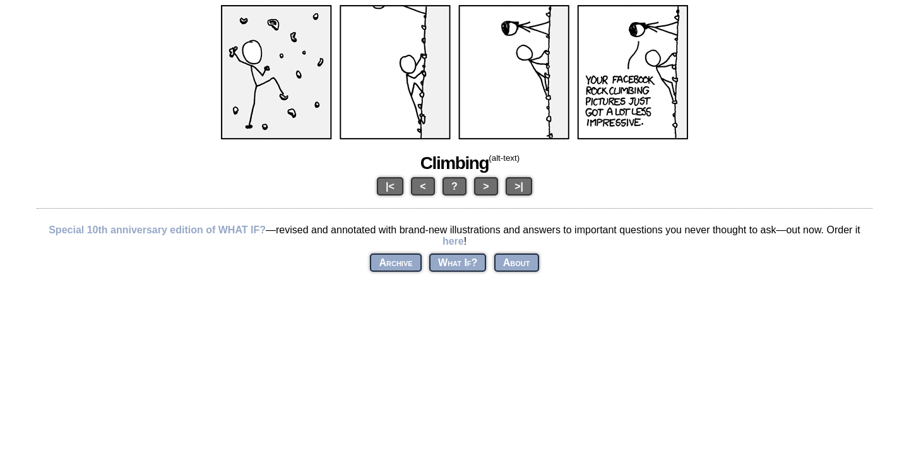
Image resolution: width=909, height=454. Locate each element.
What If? (457, 262)
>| (518, 186)
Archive (395, 262)
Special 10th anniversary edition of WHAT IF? (157, 229)
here (453, 241)
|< (390, 186)
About (516, 262)
